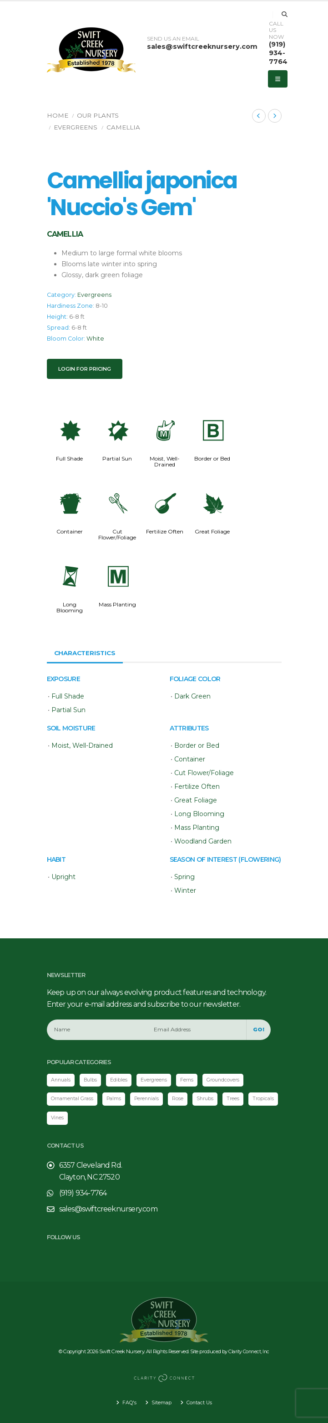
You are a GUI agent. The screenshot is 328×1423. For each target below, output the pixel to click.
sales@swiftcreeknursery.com (202, 46)
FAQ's (127, 1402)
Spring (184, 877)
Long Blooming (69, 607)
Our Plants (98, 115)
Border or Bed (212, 458)
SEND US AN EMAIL (173, 39)
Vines (93, 1118)
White (95, 338)
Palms (119, 1099)
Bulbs (93, 1080)
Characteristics (86, 653)
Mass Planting (117, 604)
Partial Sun (117, 458)
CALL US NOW (276, 30)
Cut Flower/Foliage (117, 534)
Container (69, 531)
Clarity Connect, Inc (249, 1352)
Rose (186, 1099)
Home (57, 115)
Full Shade (69, 458)
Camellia (123, 127)
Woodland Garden (203, 841)
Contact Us (199, 1402)
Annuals (61, 1080)
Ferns (192, 1080)
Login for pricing (84, 369)
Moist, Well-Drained (165, 461)
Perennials (154, 1099)
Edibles (122, 1080)
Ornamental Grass (74, 1099)
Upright (63, 877)
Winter (185, 890)
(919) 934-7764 (278, 52)
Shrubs (214, 1099)
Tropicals (62, 1118)
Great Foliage (212, 531)
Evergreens (75, 127)
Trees (243, 1099)
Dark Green (192, 696)
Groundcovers (229, 1080)
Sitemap (160, 1402)
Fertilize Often (164, 531)
